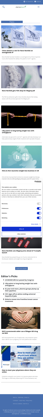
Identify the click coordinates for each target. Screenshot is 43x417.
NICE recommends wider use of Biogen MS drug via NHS (20, 332)
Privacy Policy (29, 400)
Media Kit (38, 1)
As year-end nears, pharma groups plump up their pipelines (22, 290)
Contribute (15, 400)
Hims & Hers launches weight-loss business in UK (20, 171)
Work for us (26, 403)
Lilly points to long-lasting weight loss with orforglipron (18, 131)
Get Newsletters (29, 1)
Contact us (26, 397)
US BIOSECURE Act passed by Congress (19, 280)
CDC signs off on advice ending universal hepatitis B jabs (20, 295)
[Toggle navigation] (4, 6)
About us (15, 397)
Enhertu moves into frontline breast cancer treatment (21, 300)
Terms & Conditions (17, 403)
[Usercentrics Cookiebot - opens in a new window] (34, 182)
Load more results (21, 268)
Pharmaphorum (5, 400)
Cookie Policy (22, 400)
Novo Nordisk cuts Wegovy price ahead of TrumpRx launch (21, 252)
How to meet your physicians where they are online (19, 371)
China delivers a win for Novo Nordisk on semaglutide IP (17, 51)
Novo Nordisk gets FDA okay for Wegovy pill (18, 91)
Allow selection (21, 234)
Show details (34, 224)
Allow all (21, 229)
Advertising (20, 397)
